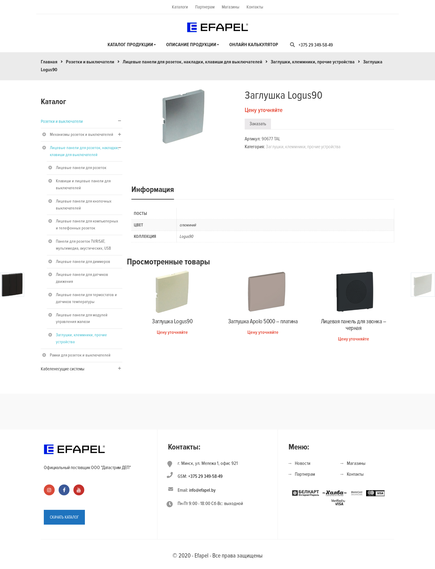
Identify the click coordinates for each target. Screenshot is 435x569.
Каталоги (180, 7)
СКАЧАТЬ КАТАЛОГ (64, 517)
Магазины (230, 7)
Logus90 (186, 236)
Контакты (254, 7)
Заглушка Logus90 (172, 321)
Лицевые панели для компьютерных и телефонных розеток (87, 225)
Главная (49, 62)
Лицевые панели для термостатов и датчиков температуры (86, 298)
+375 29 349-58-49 (315, 45)
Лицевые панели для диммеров (83, 261)
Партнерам (204, 7)
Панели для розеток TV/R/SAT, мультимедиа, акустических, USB (83, 245)
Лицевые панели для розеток (81, 167)
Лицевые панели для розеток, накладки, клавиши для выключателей (192, 62)
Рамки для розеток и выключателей (80, 355)
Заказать (258, 124)
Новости (302, 463)
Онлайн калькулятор (253, 45)
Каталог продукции (130, 45)
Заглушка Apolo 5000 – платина (263, 321)
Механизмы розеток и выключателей (81, 134)
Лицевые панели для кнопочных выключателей (83, 205)
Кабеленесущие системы (62, 369)
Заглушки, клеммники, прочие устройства (313, 62)
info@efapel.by (202, 490)
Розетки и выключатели (90, 62)
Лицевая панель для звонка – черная (353, 325)
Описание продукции (191, 45)
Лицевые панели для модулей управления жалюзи (82, 318)
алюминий (188, 225)
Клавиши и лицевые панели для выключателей (83, 184)
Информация (152, 189)
